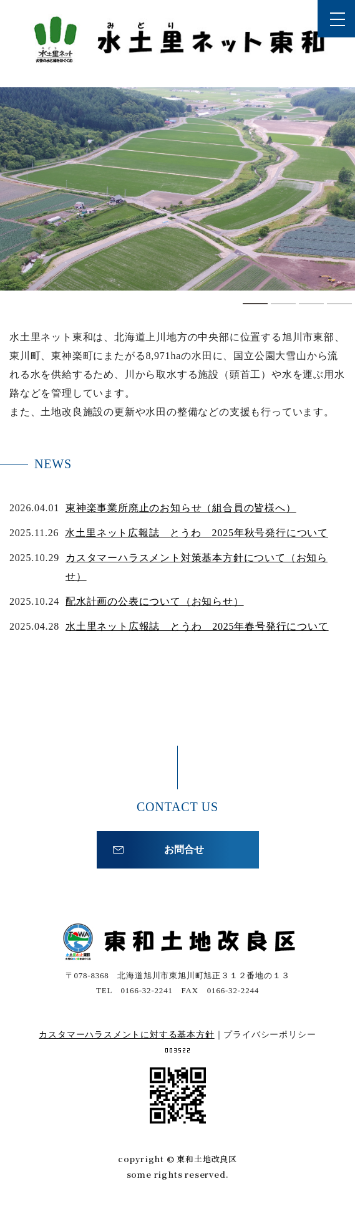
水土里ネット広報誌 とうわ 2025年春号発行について (197, 626)
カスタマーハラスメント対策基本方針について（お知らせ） (197, 567)
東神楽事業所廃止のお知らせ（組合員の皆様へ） (181, 508)
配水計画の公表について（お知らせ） (155, 601)
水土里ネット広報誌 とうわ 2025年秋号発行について (196, 532)
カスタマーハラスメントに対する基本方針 (126, 1034)
